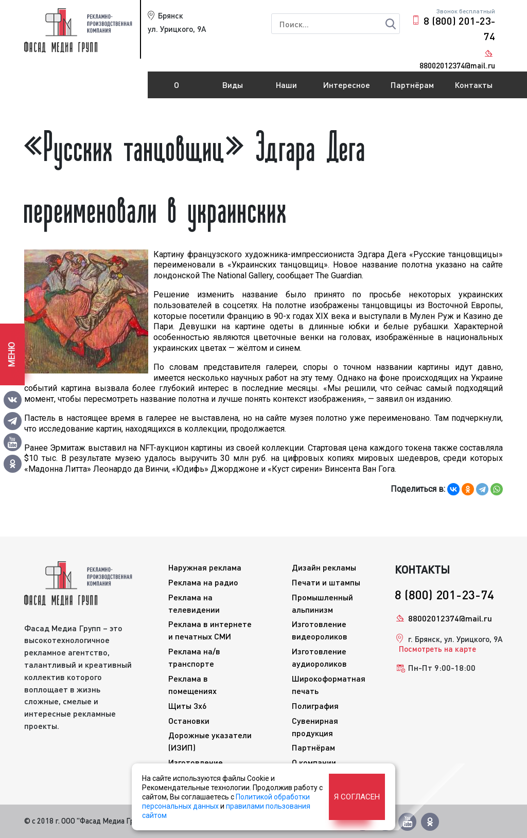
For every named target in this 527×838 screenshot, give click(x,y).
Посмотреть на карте (437, 648)
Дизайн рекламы (324, 567)
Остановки (188, 720)
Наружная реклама (204, 567)
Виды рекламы (233, 89)
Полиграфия (315, 705)
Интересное (346, 85)
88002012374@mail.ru (450, 618)
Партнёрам (412, 85)
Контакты (473, 85)
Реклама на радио (203, 582)
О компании (176, 89)
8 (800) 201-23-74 (459, 28)
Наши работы (286, 89)
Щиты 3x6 (187, 705)
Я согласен (357, 796)
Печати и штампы (326, 582)
